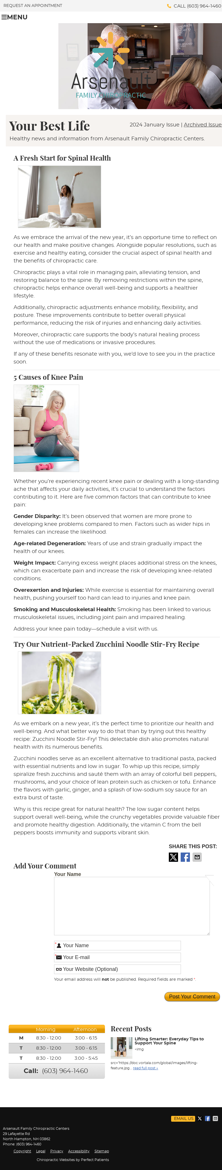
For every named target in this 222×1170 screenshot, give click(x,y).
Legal (40, 1151)
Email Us (184, 1119)
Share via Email (198, 857)
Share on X (174, 857)
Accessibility (79, 1151)
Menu (14, 17)
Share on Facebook (186, 857)
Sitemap (102, 1151)
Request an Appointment (32, 6)
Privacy (56, 1151)
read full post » (145, 1068)
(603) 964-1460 (204, 6)
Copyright (22, 1151)
